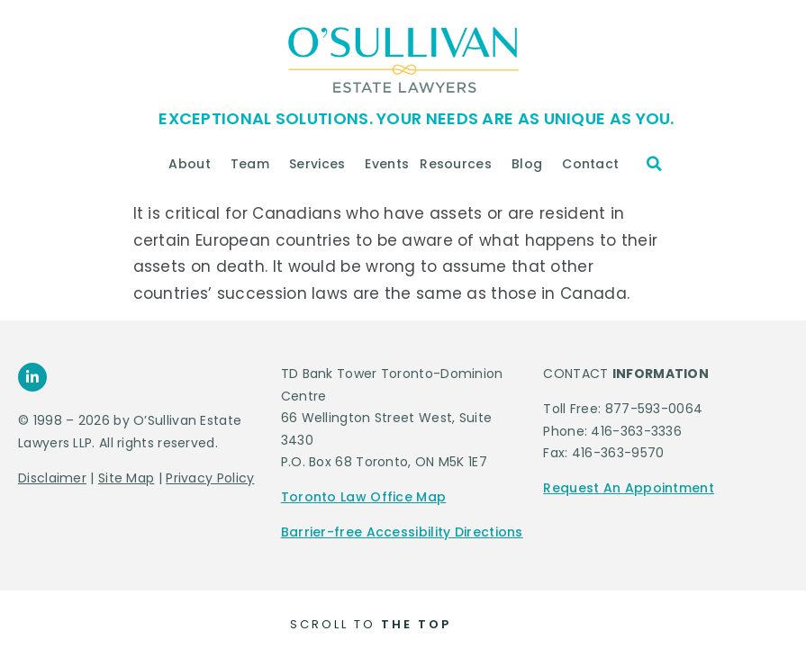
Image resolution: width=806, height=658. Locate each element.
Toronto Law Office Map (364, 497)
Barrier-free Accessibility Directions (402, 532)
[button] (654, 163)
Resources (460, 164)
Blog (531, 164)
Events (387, 164)
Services (321, 164)
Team (254, 164)
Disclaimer (52, 478)
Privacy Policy (210, 478)
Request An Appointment (628, 488)
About (194, 164)
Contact (595, 164)
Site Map (126, 478)
